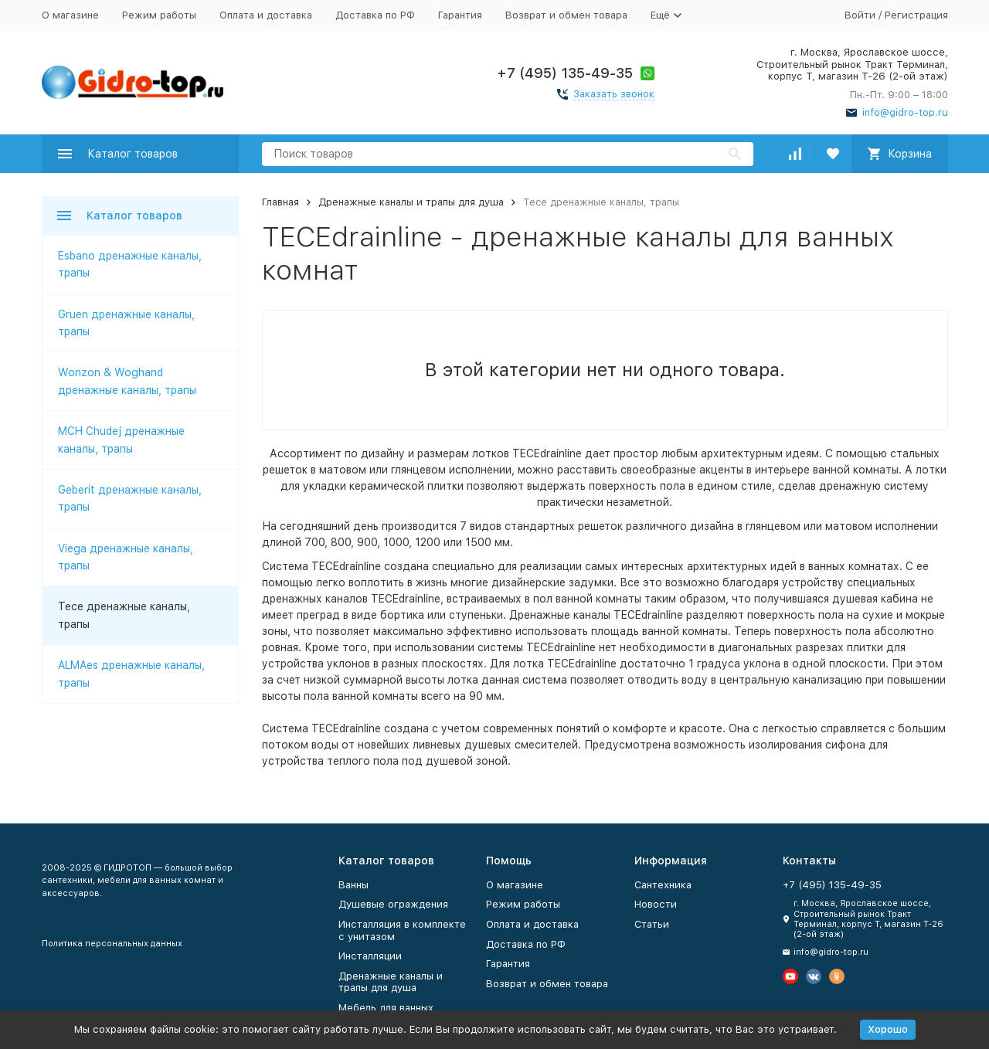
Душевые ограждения (393, 904)
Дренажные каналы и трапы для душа (411, 202)
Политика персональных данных (112, 944)
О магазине (70, 15)
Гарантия (460, 15)
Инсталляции (370, 956)
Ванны (353, 885)
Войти (860, 15)
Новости (655, 904)
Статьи (651, 924)
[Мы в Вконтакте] (813, 976)
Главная (280, 202)
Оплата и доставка (265, 15)
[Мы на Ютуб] (790, 976)
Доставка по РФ (375, 15)
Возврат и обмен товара (566, 15)
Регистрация (916, 15)
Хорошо (888, 1029)
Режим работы (159, 15)
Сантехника (663, 885)
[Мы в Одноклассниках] (837, 976)
